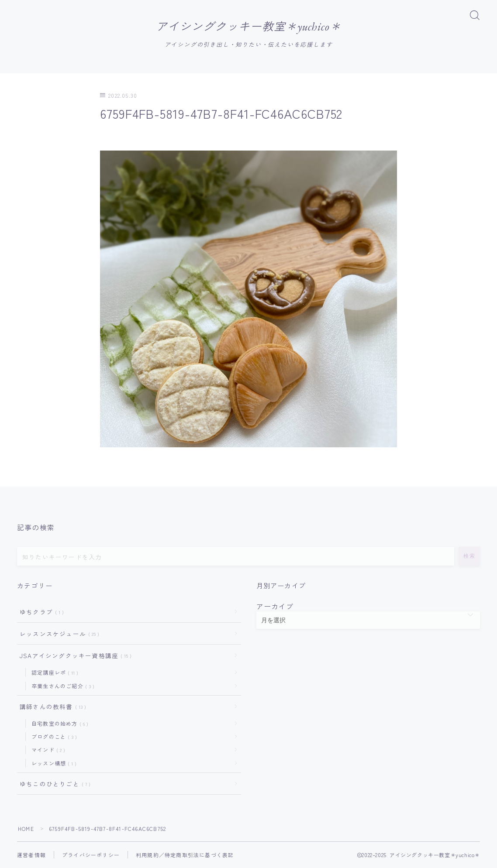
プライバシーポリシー (91, 855)
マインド (46, 750)
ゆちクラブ (40, 612)
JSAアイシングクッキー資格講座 (74, 656)
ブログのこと (52, 737)
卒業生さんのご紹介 (61, 686)
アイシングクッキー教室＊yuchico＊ (248, 27)
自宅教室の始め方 (58, 723)
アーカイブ (275, 606)
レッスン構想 (52, 763)
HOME (26, 829)
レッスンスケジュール (58, 634)
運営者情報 (31, 855)
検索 (469, 556)
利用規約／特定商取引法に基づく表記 (185, 855)
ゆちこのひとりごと (53, 784)
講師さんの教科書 (51, 707)
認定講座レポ (53, 673)
